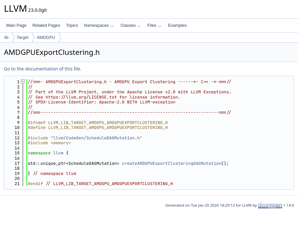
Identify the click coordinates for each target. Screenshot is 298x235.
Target (22, 37)
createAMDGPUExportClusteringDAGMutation (171, 163)
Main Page (16, 25)
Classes (130, 25)
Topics (72, 25)
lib (6, 37)
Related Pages (46, 25)
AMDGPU (46, 37)
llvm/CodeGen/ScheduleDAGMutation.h (96, 138)
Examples (177, 25)
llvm (58, 153)
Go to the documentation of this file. (42, 69)
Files (154, 25)
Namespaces (99, 25)
